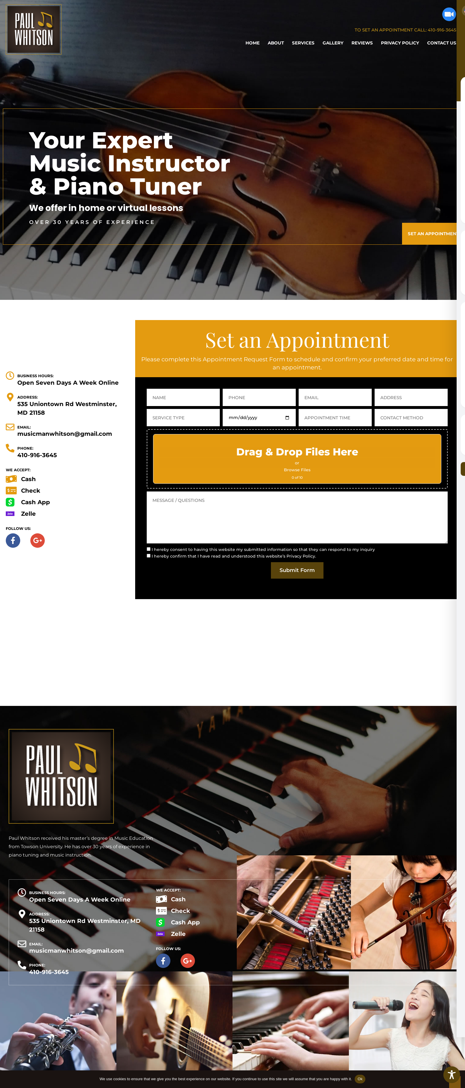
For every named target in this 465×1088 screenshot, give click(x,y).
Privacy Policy (400, 43)
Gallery (333, 43)
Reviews (362, 43)
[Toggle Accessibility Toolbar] (452, 1075)
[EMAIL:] (10, 427)
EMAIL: (24, 427)
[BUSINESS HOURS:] (10, 375)
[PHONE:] (10, 448)
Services (303, 43)
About (276, 43)
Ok (360, 1079)
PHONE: (25, 448)
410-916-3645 (442, 30)
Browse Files (297, 469)
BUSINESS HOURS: (35, 375)
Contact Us (441, 43)
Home (252, 43)
